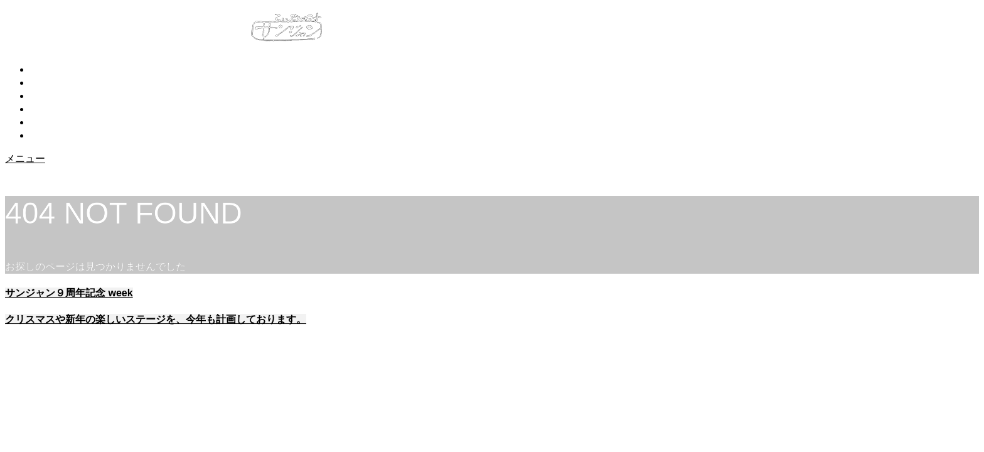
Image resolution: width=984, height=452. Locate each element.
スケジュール (60, 109)
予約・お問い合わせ (75, 122)
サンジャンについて (75, 95)
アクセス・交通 (65, 135)
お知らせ (50, 82)
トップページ (60, 69)
